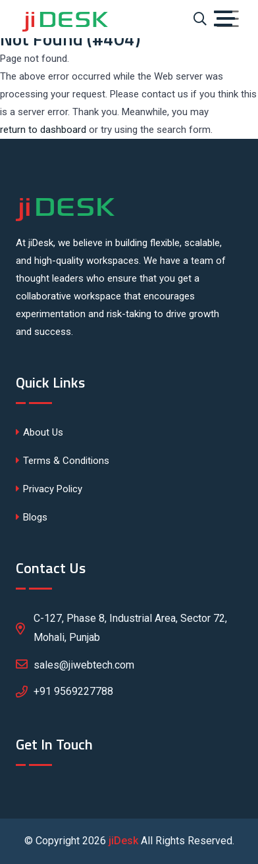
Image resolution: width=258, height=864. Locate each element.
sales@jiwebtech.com (75, 664)
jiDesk (123, 840)
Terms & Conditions (62, 461)
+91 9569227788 (73, 691)
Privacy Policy (49, 489)
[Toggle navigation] (227, 19)
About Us (39, 432)
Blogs (31, 517)
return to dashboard (43, 130)
